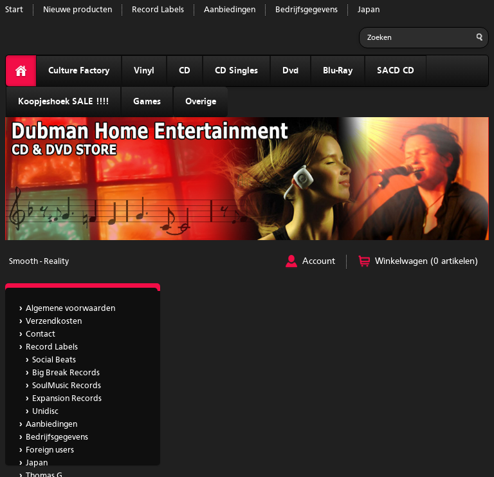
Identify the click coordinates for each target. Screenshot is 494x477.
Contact (40, 334)
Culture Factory (78, 70)
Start (14, 10)
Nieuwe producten (77, 10)
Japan (369, 10)
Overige (200, 101)
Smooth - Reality (39, 261)
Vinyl (144, 70)
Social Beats (54, 360)
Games (147, 101)
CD (184, 70)
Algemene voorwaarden (70, 308)
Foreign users (50, 450)
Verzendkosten (54, 321)
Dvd (290, 70)
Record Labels (158, 10)
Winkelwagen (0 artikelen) (426, 261)
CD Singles (236, 70)
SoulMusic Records (66, 386)
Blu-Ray (337, 70)
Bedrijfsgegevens (306, 10)
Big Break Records (66, 373)
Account (318, 261)
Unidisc (45, 411)
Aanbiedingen (229, 10)
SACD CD (395, 70)
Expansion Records (67, 399)
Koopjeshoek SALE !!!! (63, 101)
